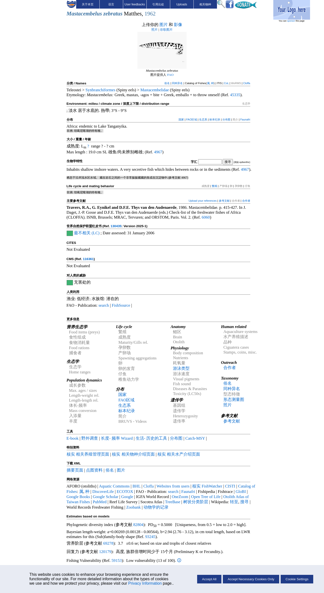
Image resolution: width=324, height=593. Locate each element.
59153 (116, 560)
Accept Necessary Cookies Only (251, 579)
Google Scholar (105, 496)
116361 (88, 259)
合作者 (246, 200)
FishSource (121, 305)
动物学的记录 (156, 507)
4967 (158, 152)
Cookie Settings (297, 579)
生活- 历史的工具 (151, 438)
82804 (138, 524)
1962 (150, 14)
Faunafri (245, 119)
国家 (181, 119)
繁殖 (214, 185)
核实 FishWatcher (207, 486)
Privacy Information (145, 583)
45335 (235, 94)
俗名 (167, 83)
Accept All (209, 579)
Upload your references (202, 200)
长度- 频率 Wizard (117, 438)
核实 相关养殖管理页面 (88, 454)
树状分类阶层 (195, 502)
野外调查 (89, 438)
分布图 (226, 119)
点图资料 (94, 470)
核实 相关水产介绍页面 (178, 454)
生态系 (203, 119)
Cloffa (246, 83)
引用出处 (158, 4)
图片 (163, 24)
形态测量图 (233, 399)
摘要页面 (75, 470)
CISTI (230, 486)
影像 (178, 24)
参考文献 (224, 200)
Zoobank (133, 507)
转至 (234, 502)
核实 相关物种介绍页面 (133, 454)
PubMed (100, 502)
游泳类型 (181, 368)
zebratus (112, 14)
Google (127, 496)
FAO (170, 75)
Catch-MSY (195, 438)
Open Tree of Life (205, 496)
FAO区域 (191, 119)
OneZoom (180, 496)
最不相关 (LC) (87, 233)
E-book (73, 438)
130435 (116, 226)
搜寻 (244, 502)
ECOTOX (125, 491)
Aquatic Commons (114, 486)
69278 (108, 543)
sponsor (291, 21)
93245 (150, 536)
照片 (154, 29)
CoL (226, 83)
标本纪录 (214, 119)
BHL (136, 486)
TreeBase (172, 502)
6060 (206, 217)
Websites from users (173, 486)
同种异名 (177, 83)
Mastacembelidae (154, 90)
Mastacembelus (84, 14)
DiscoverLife (103, 491)
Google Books (78, 496)
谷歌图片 (166, 29)
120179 (105, 551)
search (103, 305)
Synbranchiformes (100, 90)
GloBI (241, 491)
